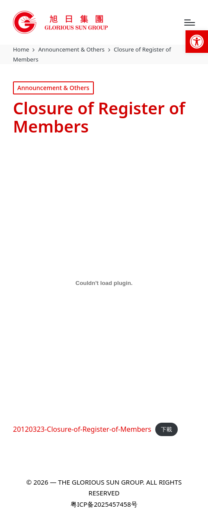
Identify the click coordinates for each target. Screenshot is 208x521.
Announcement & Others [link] (53, 88)
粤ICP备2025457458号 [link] (103, 504)
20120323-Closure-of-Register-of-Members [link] (82, 429)
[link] (197, 41)
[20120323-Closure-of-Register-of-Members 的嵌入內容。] (104, 283)
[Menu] (189, 22)
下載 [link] (166, 430)
